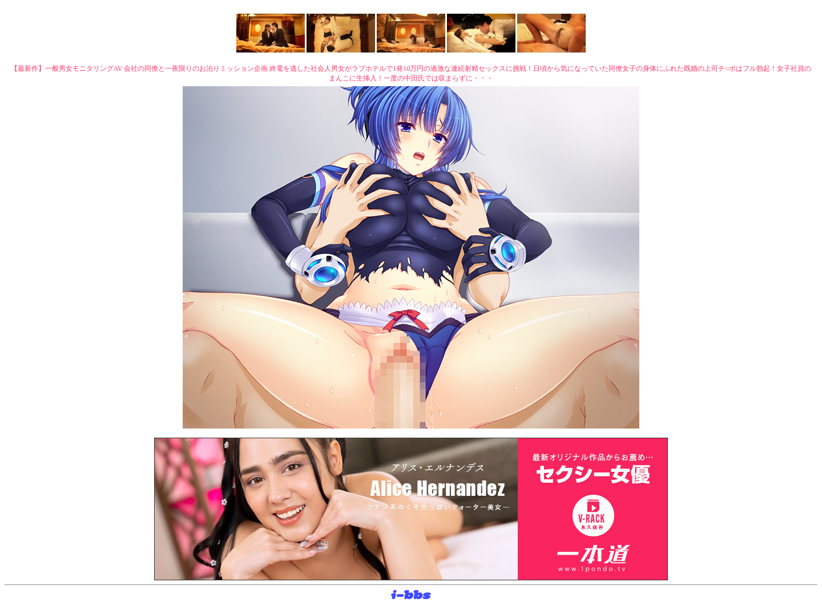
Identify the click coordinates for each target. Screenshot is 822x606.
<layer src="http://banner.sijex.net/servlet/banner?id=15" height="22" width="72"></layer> (411, 595)
